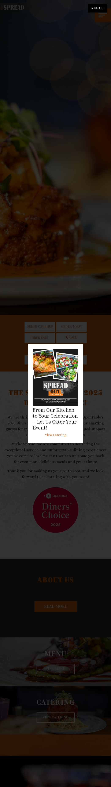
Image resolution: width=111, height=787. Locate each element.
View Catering (55, 435)
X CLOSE (97, 8)
